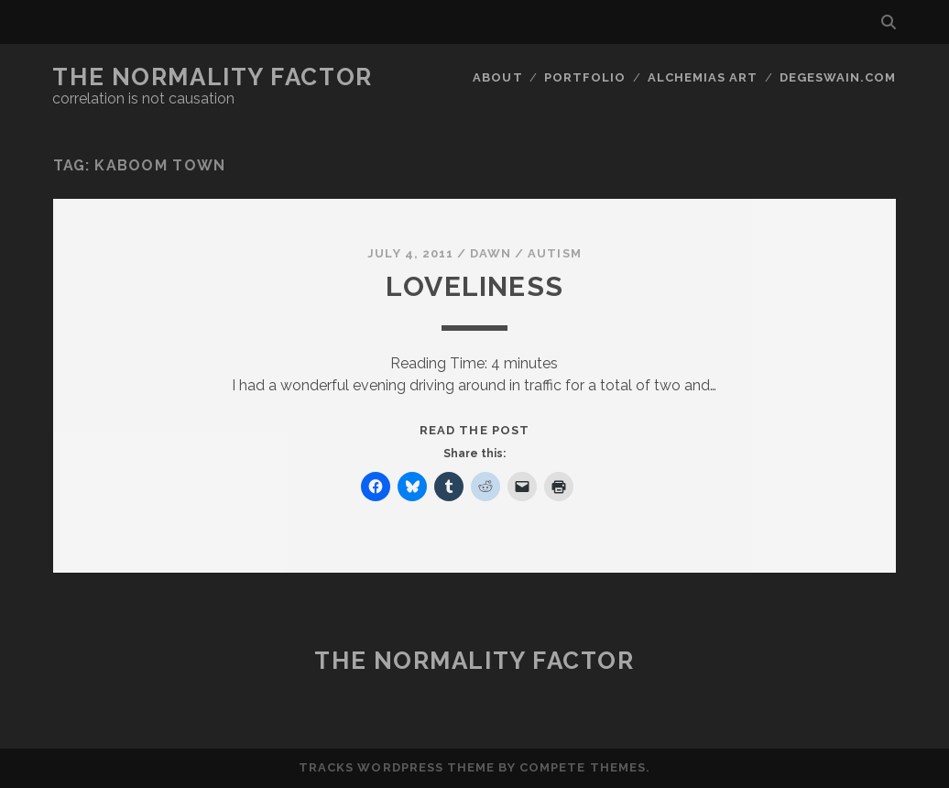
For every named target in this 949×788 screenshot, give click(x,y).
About (497, 77)
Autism (554, 253)
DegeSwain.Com (838, 77)
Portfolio (585, 77)
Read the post (474, 430)
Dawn (490, 253)
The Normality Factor (212, 77)
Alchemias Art (703, 77)
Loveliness (474, 286)
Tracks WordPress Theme (397, 767)
